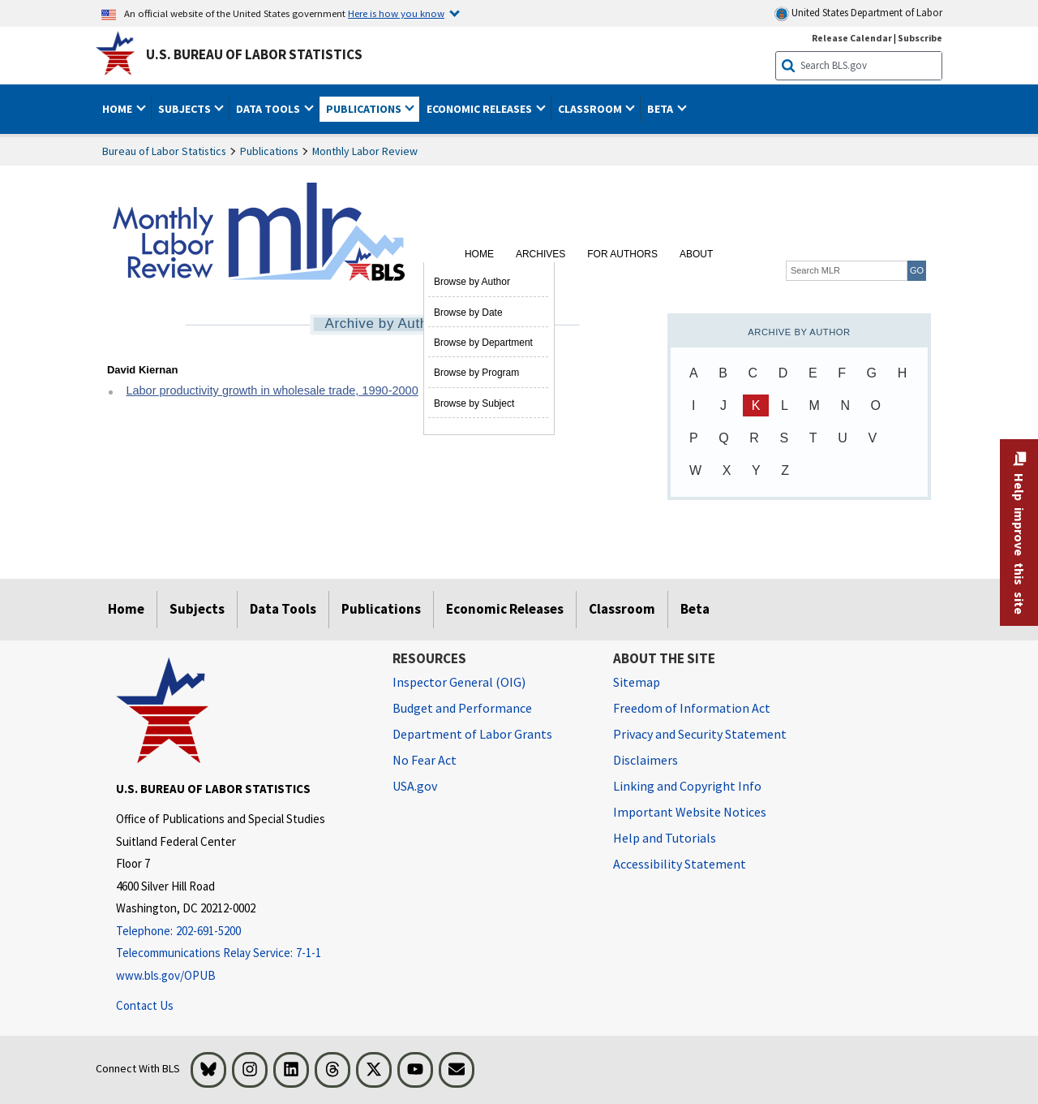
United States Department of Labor (858, 13)
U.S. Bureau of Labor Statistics (254, 54)
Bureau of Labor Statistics (164, 151)
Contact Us (145, 1005)
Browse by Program (476, 372)
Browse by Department (483, 342)
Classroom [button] (591, 108)
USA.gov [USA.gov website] (414, 786)
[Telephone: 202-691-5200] (242, 931)
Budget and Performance (462, 708)
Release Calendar (852, 38)
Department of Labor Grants (472, 734)
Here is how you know (396, 12)
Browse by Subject (474, 403)
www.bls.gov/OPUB (166, 975)
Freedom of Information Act (691, 708)
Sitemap (636, 682)
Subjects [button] (185, 108)
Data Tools (283, 609)
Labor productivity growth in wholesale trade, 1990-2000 (272, 390)
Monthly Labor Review (365, 151)
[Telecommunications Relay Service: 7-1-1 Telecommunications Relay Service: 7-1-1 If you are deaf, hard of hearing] (242, 953)
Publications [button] (365, 108)
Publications (269, 151)
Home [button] (118, 108)
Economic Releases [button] (480, 108)
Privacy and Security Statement (700, 734)
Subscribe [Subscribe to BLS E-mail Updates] (920, 38)
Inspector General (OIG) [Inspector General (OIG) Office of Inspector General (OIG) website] (458, 682)
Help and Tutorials (664, 838)
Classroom (622, 609)
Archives (540, 254)
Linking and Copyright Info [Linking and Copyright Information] (687, 786)
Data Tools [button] (269, 108)
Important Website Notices (689, 812)
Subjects (197, 609)
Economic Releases (505, 609)
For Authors (622, 254)
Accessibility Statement (679, 864)
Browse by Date (468, 312)
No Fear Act (424, 760)
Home (479, 254)
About (696, 254)
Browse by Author (472, 281)
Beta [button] (661, 108)
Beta (695, 609)
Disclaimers (645, 760)
